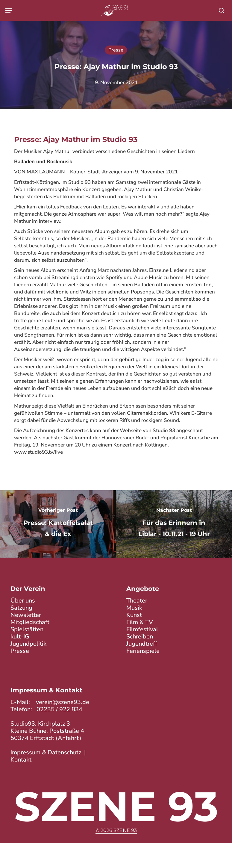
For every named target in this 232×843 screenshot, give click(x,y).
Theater (136, 601)
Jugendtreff (141, 644)
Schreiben (139, 636)
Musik (134, 608)
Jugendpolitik (28, 644)
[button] (8, 10)
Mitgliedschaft (29, 622)
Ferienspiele (143, 651)
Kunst (134, 615)
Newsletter (25, 615)
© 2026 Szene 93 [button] (116, 830)
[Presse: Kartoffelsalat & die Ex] (58, 524)
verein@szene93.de (62, 702)
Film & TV (139, 622)
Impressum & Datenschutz (45, 752)
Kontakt (20, 760)
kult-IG (19, 636)
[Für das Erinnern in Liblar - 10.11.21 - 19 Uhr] (174, 524)
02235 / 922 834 (59, 709)
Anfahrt (68, 738)
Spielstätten (26, 629)
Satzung (21, 608)
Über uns (22, 601)
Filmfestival (142, 629)
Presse (115, 50)
